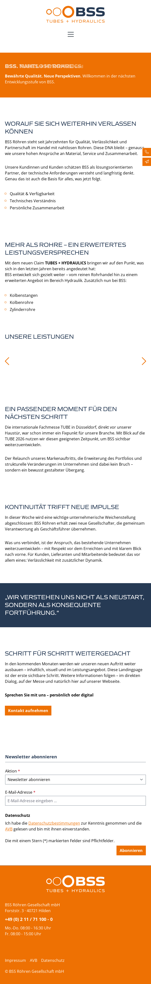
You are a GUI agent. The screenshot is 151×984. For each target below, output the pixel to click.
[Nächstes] (144, 361)
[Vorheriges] (6, 361)
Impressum (15, 960)
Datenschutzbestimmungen (54, 823)
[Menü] (71, 34)
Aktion (12, 771)
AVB (8, 829)
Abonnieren (131, 850)
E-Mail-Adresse (20, 792)
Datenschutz (53, 960)
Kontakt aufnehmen (28, 711)
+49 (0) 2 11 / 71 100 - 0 (29, 919)
